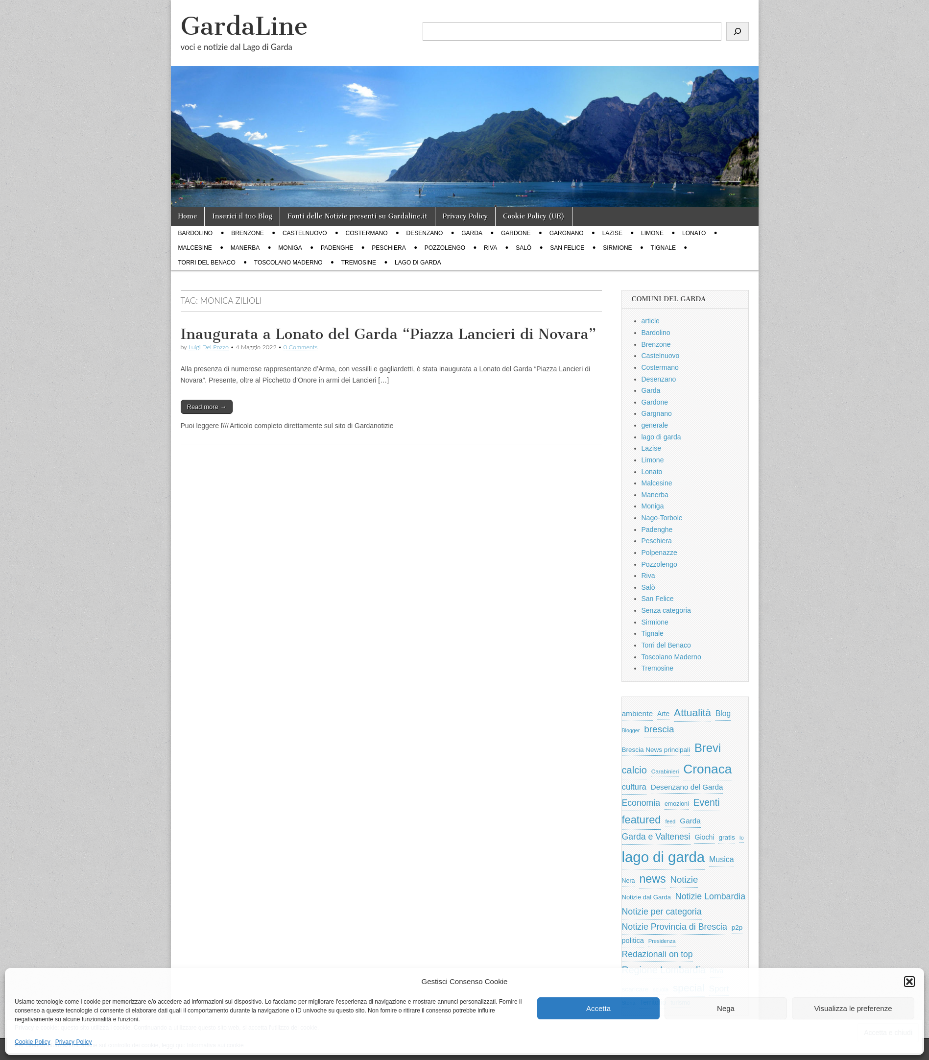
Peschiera (388, 247)
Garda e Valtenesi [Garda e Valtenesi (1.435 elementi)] (656, 837)
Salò (523, 247)
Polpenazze (659, 552)
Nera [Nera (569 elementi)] (628, 880)
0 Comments (301, 347)
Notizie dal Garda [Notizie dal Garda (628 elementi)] (646, 897)
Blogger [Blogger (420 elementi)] (631, 730)
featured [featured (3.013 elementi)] (641, 820)
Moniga (290, 247)
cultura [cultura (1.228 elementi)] (634, 787)
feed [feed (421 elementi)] (670, 821)
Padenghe (337, 247)
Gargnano (566, 233)
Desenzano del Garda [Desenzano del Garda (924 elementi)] (687, 787)
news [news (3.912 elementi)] (652, 878)
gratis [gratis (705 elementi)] (726, 837)
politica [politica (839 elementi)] (633, 940)
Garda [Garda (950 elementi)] (690, 821)
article (651, 321)
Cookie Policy (32, 1041)
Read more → (207, 406)
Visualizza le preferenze (853, 1008)
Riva (490, 247)
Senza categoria (666, 610)
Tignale (663, 247)
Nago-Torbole (662, 518)
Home (187, 216)
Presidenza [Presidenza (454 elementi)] (662, 941)
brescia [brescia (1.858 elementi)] (659, 729)
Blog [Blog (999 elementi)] (723, 713)
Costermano (367, 233)
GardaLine (244, 26)
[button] (909, 982)
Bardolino (195, 233)
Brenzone (247, 233)
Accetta (598, 1008)
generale (655, 425)
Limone (652, 233)
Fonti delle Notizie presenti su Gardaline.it (357, 216)
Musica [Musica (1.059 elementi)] (721, 859)
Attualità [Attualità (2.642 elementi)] (692, 712)
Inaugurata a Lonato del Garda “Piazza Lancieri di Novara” (388, 334)
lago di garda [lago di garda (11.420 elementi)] (663, 857)
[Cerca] (737, 31)
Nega (726, 1008)
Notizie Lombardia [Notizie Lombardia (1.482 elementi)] (710, 896)
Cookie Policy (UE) (534, 216)
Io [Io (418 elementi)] (741, 838)
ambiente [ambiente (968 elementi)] (637, 713)
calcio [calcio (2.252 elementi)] (634, 770)
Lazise (612, 233)
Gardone (516, 233)
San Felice (567, 247)
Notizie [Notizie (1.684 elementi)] (684, 879)
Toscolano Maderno (288, 262)
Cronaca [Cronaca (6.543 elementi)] (707, 769)
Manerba (245, 247)
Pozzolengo (445, 247)
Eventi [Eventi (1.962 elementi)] (706, 802)
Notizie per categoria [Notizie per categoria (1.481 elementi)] (662, 911)
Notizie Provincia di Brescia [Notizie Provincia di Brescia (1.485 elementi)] (674, 927)
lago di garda (418, 262)
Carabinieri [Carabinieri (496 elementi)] (665, 771)
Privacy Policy (73, 1041)
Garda (471, 233)
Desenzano (424, 233)
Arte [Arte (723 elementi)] (663, 714)
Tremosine (358, 262)
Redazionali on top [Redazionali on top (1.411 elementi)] (657, 954)
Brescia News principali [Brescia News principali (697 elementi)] (656, 749)
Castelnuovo (305, 233)
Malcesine (195, 247)
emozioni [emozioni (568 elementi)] (677, 803)
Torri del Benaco (207, 262)
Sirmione (617, 247)
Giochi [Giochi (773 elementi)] (704, 837)
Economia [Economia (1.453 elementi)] (641, 803)
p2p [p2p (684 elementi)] (737, 927)
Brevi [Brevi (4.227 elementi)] (707, 747)
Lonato (694, 233)
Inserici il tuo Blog (242, 216)
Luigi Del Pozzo (209, 347)
